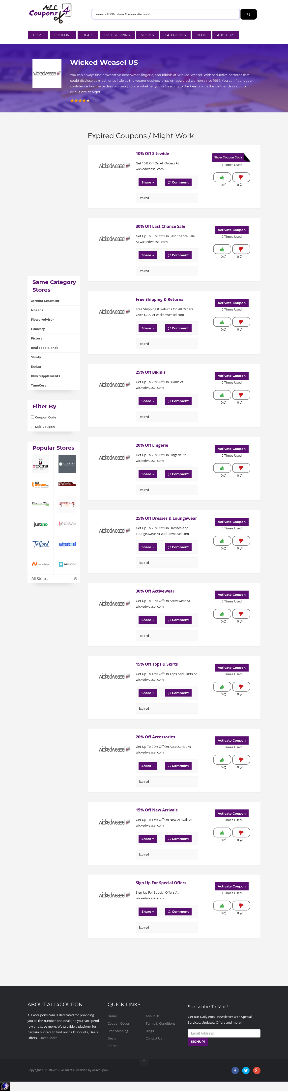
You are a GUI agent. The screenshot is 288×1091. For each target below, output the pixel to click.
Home (38, 35)
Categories (175, 35)
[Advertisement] (54, 201)
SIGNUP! (198, 1041)
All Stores (53, 578)
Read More (49, 1038)
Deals (87, 35)
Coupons (63, 35)
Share (148, 182)
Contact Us (154, 1038)
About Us (225, 35)
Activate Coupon (232, 230)
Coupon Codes (119, 1023)
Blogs (150, 1031)
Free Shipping (117, 35)
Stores (147, 35)
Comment (178, 182)
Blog (201, 35)
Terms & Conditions (160, 1023)
